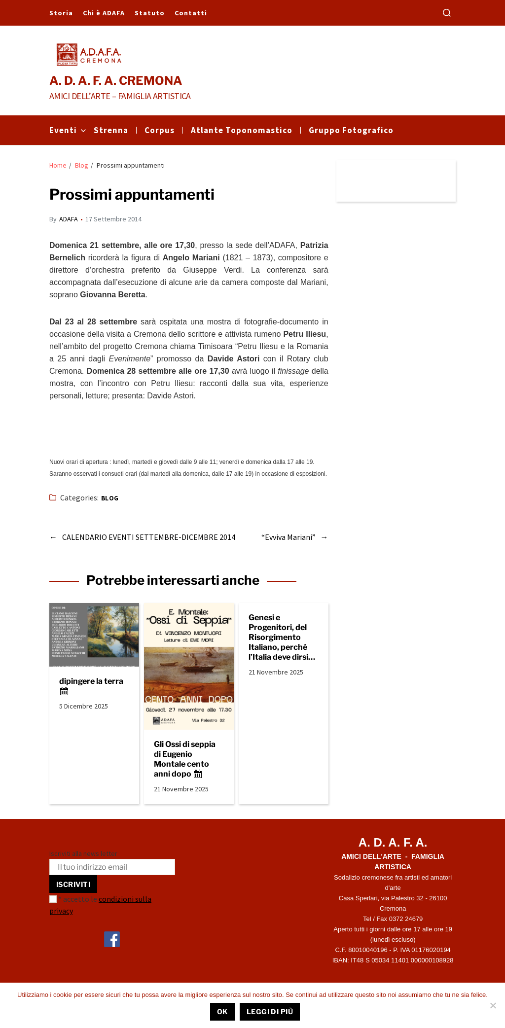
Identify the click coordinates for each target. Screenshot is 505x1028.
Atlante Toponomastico (241, 130)
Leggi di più (270, 1011)
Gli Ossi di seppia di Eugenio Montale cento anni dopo (185, 759)
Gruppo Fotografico (351, 130)
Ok (222, 1011)
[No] (493, 1005)
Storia (61, 12)
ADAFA (68, 218)
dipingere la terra (91, 686)
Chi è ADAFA (104, 12)
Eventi (67, 130)
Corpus (159, 130)
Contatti (191, 12)
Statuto (150, 12)
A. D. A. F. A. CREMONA (115, 81)
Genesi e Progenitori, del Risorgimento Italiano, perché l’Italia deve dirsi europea (278, 637)
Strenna (111, 130)
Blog (110, 498)
